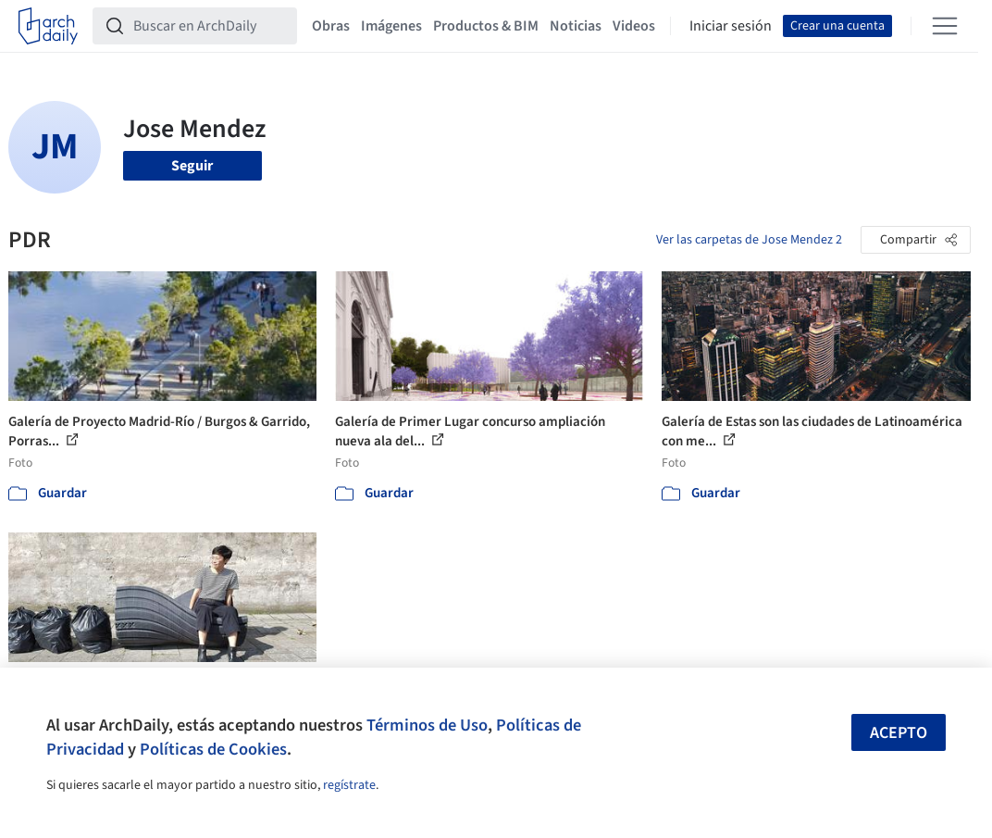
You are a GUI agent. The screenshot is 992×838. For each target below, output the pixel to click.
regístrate (349, 785)
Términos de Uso (427, 725)
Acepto (898, 732)
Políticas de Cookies (213, 749)
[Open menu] (945, 26)
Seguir (192, 166)
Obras (331, 26)
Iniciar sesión (730, 26)
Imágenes (391, 26)
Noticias (575, 26)
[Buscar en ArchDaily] (209, 26)
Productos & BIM (486, 26)
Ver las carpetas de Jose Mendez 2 (749, 239)
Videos (634, 26)
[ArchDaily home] (48, 25)
